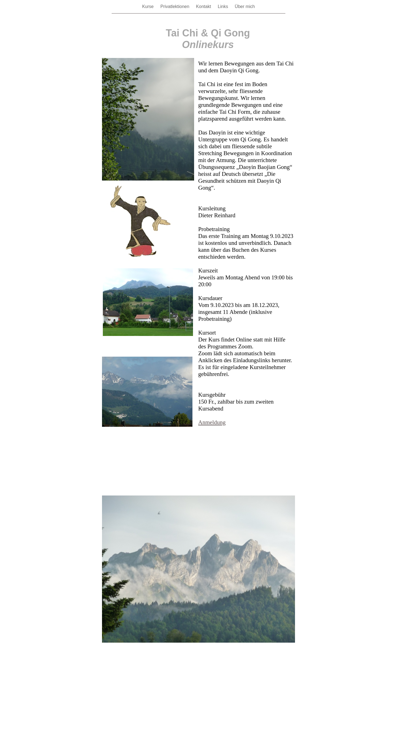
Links (223, 6)
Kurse (148, 6)
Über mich (245, 6)
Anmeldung (212, 422)
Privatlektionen (175, 6)
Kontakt (204, 6)
